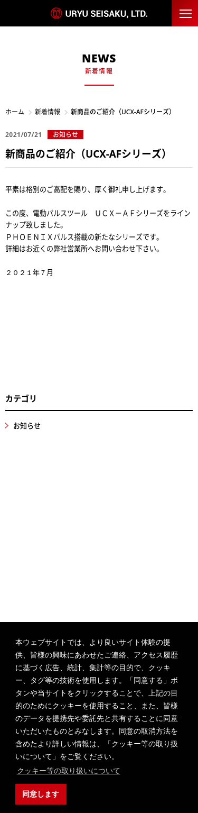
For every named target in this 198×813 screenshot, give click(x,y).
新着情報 (47, 111)
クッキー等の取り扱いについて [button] (68, 770)
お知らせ (27, 426)
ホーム (14, 111)
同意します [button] (40, 794)
